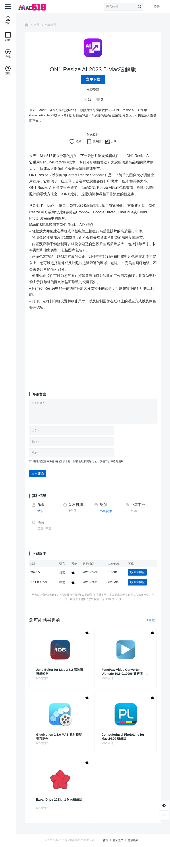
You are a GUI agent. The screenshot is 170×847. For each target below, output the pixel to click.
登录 (157, 6)
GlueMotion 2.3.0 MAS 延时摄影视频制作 (59, 736)
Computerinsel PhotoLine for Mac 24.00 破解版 (123, 736)
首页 (105, 840)
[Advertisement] (93, 347)
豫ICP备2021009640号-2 (79, 840)
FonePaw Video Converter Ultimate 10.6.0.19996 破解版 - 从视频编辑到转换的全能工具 (125, 672)
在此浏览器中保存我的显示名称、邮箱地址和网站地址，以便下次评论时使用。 (79, 461)
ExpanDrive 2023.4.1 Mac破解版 (59, 799)
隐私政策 (118, 840)
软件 (36, 25)
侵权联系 (133, 840)
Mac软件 (51, 25)
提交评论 (37, 473)
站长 (40, 511)
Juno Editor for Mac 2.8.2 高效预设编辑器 (59, 671)
